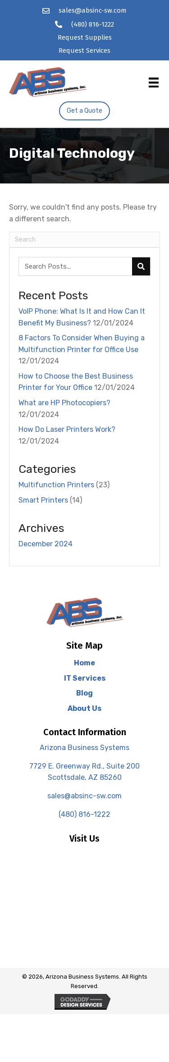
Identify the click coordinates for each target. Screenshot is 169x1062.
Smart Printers (43, 500)
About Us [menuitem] (84, 708)
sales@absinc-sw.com (93, 10)
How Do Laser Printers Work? (66, 429)
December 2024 (45, 544)
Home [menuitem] (84, 663)
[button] (84, 110)
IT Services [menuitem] (84, 678)
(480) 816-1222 (92, 24)
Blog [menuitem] (84, 693)
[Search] (84, 239)
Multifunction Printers (56, 485)
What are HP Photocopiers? (64, 402)
